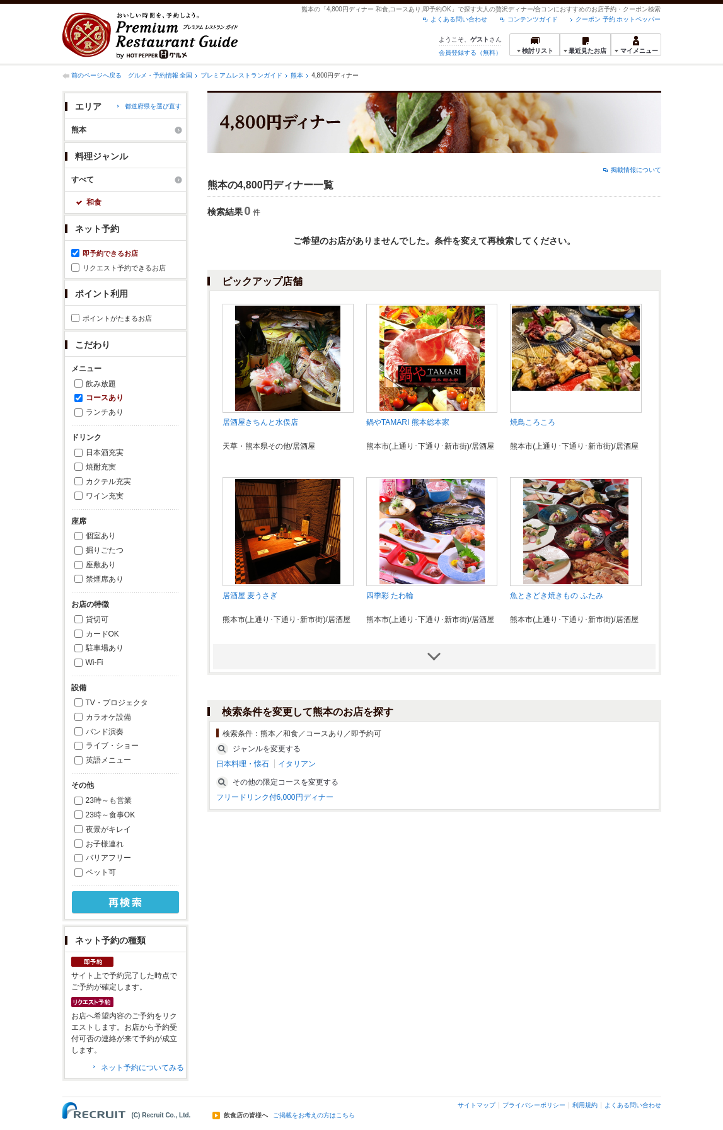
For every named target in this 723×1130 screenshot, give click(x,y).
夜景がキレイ (108, 829)
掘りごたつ (105, 550)
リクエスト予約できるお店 (124, 268)
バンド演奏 (105, 731)
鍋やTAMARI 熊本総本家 (407, 422)
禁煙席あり (105, 579)
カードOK (102, 634)
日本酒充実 (105, 452)
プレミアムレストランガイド (241, 75)
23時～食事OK (111, 814)
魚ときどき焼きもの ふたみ (556, 595)
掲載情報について (636, 169)
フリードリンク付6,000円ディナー (274, 797)
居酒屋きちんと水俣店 (260, 422)
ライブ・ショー (112, 745)
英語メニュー (108, 760)
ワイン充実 (105, 496)
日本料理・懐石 (242, 763)
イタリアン (297, 763)
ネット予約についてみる (142, 1067)
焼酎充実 (101, 467)
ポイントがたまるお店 (117, 318)
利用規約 (585, 1105)
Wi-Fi (94, 662)
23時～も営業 (109, 800)
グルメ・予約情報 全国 (160, 75)
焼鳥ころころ (532, 422)
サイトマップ (476, 1105)
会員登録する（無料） (470, 52)
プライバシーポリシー (533, 1105)
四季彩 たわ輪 (390, 595)
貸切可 (97, 619)
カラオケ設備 (108, 717)
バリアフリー (108, 857)
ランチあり (105, 412)
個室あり (101, 535)
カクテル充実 (108, 481)
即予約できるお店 (110, 253)
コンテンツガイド (532, 19)
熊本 (297, 75)
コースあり (105, 397)
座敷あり (101, 564)
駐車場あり (105, 647)
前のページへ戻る (96, 75)
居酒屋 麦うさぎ (250, 595)
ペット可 (101, 872)
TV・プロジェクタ (117, 702)
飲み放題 (101, 383)
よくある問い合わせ (459, 19)
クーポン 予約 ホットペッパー (618, 19)
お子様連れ (105, 843)
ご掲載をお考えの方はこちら (314, 1115)
